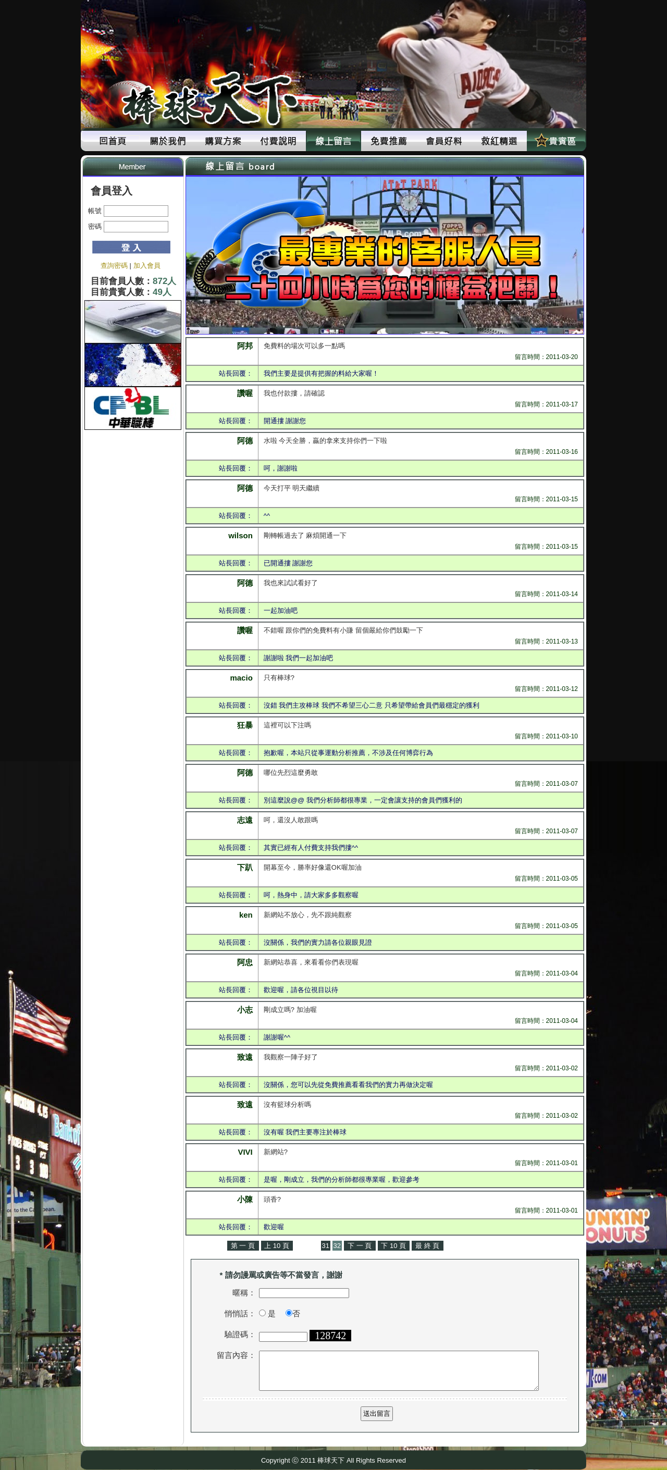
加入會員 (146, 265)
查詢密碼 (114, 265)
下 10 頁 (393, 1246)
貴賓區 (554, 141)
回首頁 (112, 141)
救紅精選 (499, 141)
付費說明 (278, 141)
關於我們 (167, 141)
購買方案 (223, 141)
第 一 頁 (243, 1246)
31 (325, 1246)
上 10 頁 (276, 1246)
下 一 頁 (360, 1246)
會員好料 (444, 141)
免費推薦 (388, 141)
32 (337, 1246)
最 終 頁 (427, 1246)
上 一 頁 (307, 1246)
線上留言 (333, 141)
